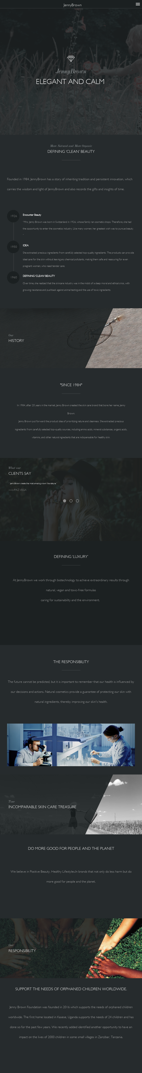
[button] (16, 745)
